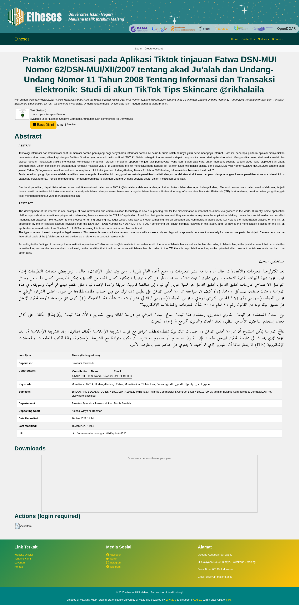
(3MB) (47, 124)
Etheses (22, 39)
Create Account (153, 48)
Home (234, 39)
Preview (71, 124)
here (228, 599)
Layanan (20, 562)
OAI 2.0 (197, 599)
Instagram (113, 562)
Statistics (263, 39)
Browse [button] (276, 39)
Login (138, 48)
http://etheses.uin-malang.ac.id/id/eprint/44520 (99, 433)
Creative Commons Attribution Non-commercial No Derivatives (96, 118)
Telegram (113, 566)
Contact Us (248, 39)
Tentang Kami (23, 558)
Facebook (113, 554)
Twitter (112, 558)
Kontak (19, 566)
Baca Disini (43, 124)
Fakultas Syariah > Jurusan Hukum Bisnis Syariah (101, 403)
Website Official (24, 554)
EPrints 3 (171, 599)
